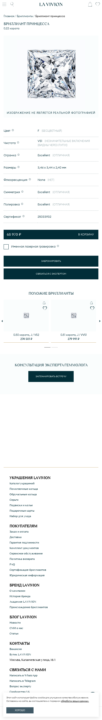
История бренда (20, 596)
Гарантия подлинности (24, 542)
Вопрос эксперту (20, 686)
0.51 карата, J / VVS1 (74, 334)
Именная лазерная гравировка (33, 246)
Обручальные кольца (23, 494)
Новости (15, 622)
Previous (2, 321)
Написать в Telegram (23, 681)
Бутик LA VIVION (20, 654)
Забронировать (51, 261)
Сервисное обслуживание (26, 553)
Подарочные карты (22, 511)
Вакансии (16, 649)
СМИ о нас (16, 628)
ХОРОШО (20, 710)
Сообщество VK (20, 692)
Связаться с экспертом (51, 273)
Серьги (14, 500)
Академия (23, 602)
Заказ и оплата (19, 531)
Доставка (16, 537)
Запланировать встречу (51, 376)
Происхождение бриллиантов (29, 607)
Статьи (14, 633)
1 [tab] (47, 348)
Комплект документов (24, 548)
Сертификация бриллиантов (28, 570)
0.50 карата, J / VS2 (26, 334)
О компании (17, 591)
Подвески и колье (21, 505)
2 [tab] (54, 348)
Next (100, 321)
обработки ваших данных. (75, 701)
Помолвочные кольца (24, 489)
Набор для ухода (20, 516)
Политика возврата (22, 559)
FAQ (12, 564)
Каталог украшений (22, 483)
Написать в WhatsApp (23, 675)
